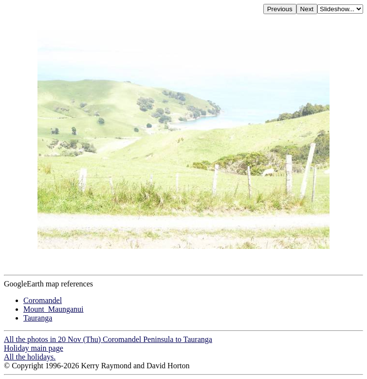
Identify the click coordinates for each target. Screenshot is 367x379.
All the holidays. (29, 357)
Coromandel (42, 300)
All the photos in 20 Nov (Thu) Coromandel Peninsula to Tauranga (108, 339)
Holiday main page (33, 348)
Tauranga (37, 318)
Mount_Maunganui (53, 309)
